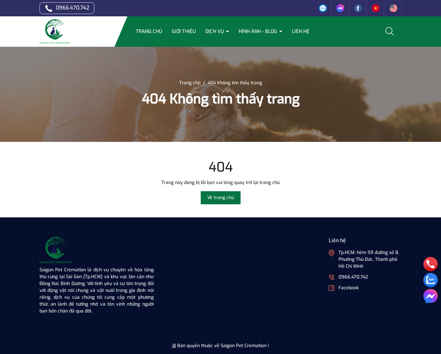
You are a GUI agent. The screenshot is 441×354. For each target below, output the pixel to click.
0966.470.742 (72, 7)
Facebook (349, 288)
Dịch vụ (215, 31)
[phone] (430, 264)
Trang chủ (149, 31)
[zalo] (430, 280)
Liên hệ (300, 31)
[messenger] (430, 296)
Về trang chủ (220, 197)
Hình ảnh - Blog (258, 31)
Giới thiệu (184, 31)
